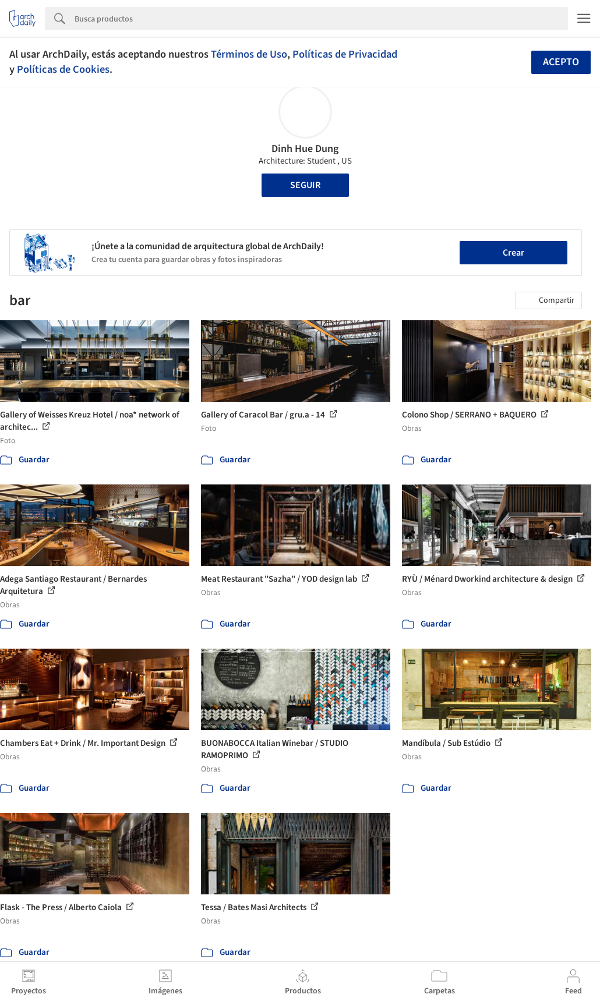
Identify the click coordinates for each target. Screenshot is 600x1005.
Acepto (561, 62)
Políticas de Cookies (63, 69)
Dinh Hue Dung (304, 148)
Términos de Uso (249, 54)
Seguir (305, 185)
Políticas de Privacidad (344, 54)
